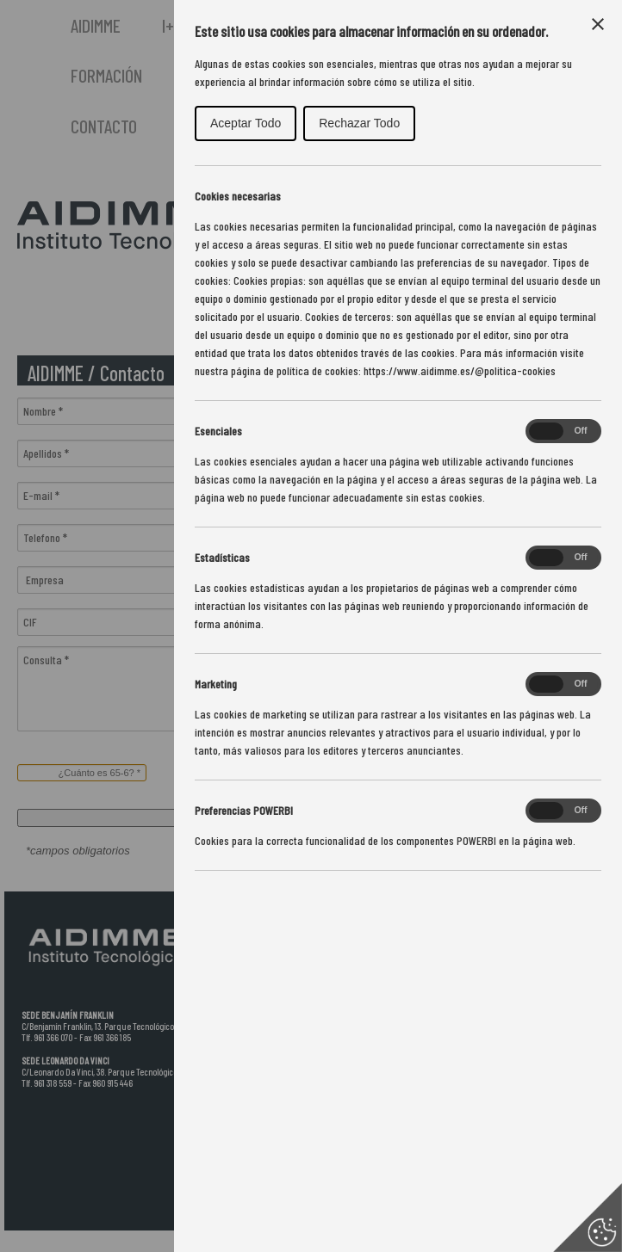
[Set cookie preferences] (587, 1217)
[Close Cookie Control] (598, 24)
